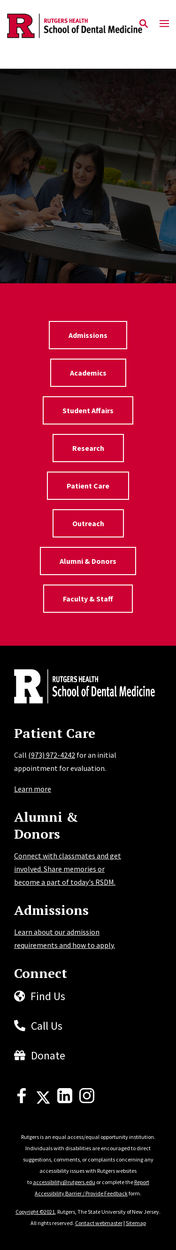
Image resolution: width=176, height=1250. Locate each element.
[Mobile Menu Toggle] (164, 24)
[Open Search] (143, 24)
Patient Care (88, 485)
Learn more (32, 788)
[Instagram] (86, 1100)
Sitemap (136, 1222)
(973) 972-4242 (51, 755)
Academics (88, 372)
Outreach (88, 523)
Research (88, 448)
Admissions (88, 335)
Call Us (46, 1025)
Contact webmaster (98, 1222)
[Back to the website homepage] (74, 26)
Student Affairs (88, 410)
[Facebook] (21, 1100)
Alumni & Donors (88, 561)
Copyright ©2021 (35, 1211)
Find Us (48, 996)
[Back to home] (77, 687)
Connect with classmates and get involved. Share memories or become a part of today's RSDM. (67, 869)
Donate (48, 1055)
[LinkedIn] (64, 1100)
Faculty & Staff (88, 598)
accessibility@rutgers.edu (64, 1182)
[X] (43, 1100)
